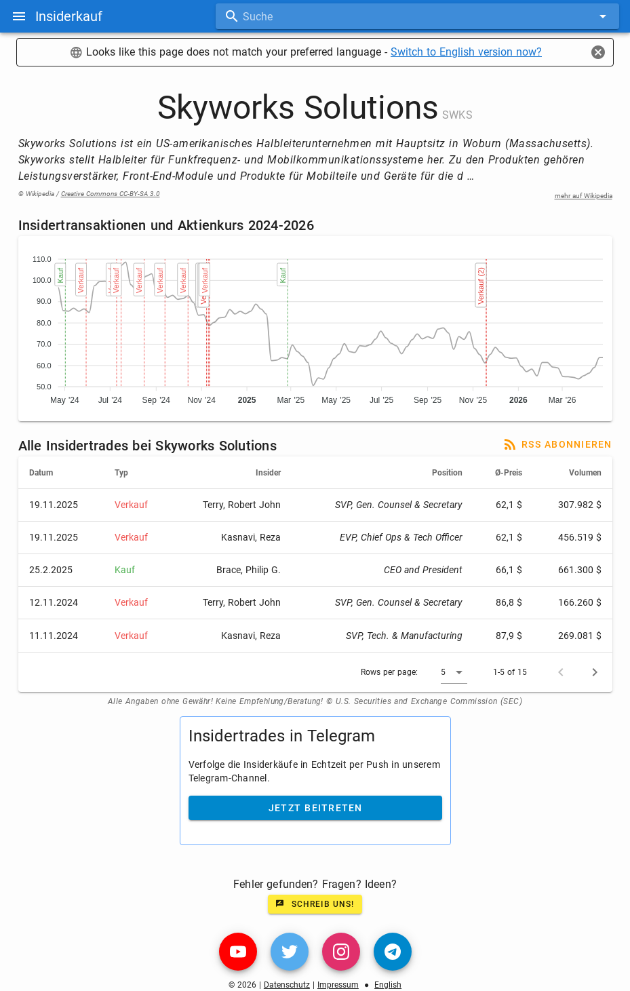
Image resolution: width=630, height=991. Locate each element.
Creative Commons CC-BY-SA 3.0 (110, 193)
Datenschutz (287, 985)
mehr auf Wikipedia (583, 195)
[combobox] (417, 16)
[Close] (598, 52)
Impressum (338, 985)
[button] (454, 672)
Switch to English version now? (466, 51)
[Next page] (595, 672)
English (387, 985)
